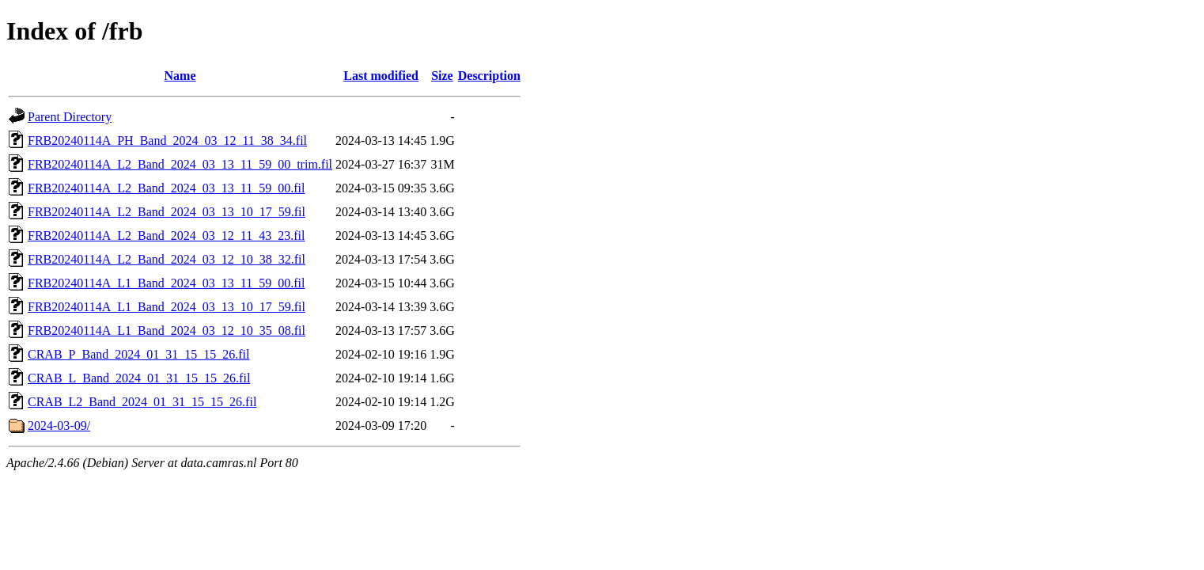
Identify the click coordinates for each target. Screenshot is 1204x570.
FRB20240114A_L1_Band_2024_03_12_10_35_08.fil (166, 330)
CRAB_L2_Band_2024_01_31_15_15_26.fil (142, 401)
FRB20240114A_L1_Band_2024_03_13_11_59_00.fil (166, 283)
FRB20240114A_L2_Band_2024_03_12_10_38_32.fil (166, 259)
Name (180, 75)
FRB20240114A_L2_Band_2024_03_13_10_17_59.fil (166, 211)
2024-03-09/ (59, 425)
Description (489, 75)
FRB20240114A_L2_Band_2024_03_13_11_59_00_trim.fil (180, 164)
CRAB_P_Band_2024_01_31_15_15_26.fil (138, 354)
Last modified (380, 75)
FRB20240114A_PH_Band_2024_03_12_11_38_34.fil (167, 140)
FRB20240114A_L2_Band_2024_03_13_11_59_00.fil (166, 188)
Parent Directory (70, 117)
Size (442, 75)
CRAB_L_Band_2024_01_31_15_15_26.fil (139, 378)
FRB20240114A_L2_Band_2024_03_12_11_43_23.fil (166, 235)
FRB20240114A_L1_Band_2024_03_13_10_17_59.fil (166, 307)
